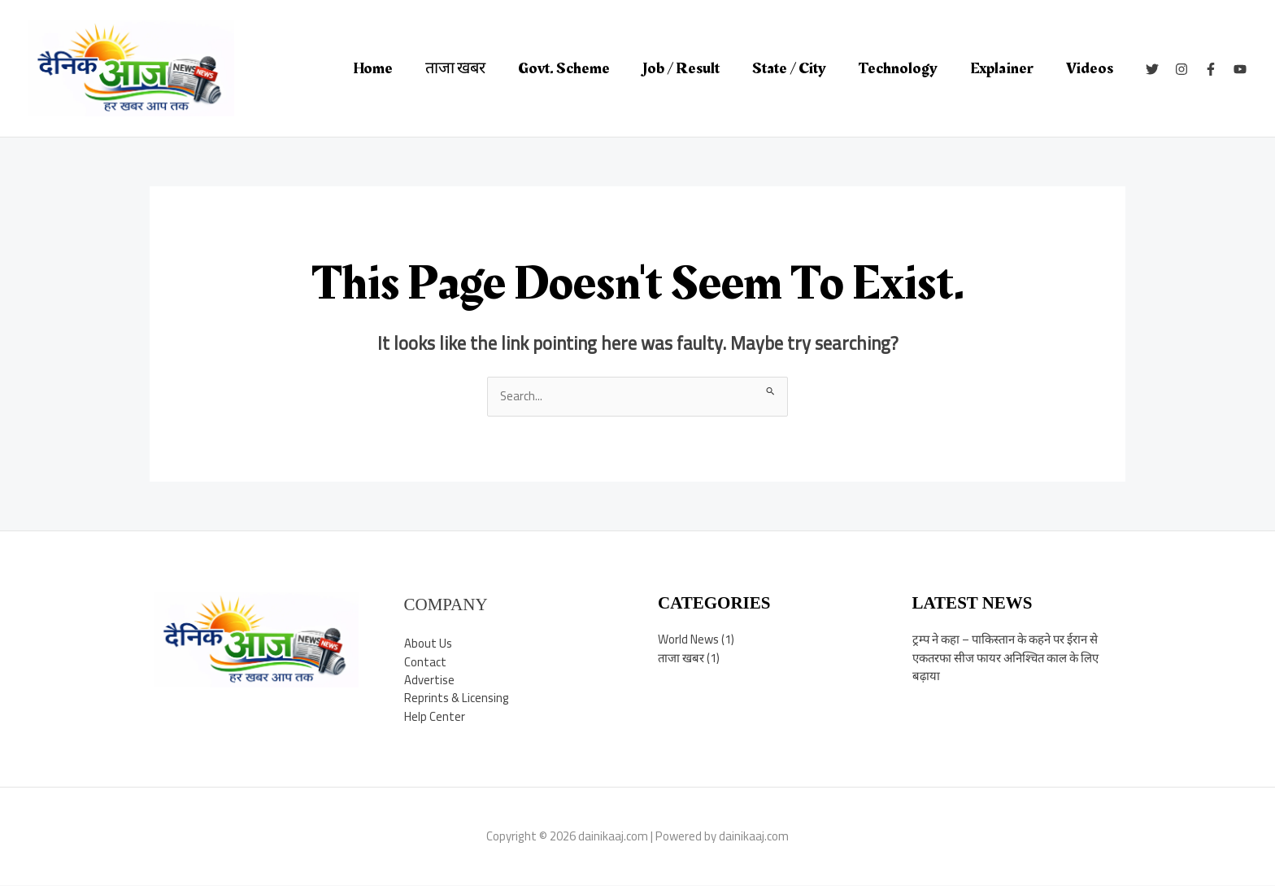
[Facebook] (1210, 69)
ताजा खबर (455, 68)
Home (373, 68)
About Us (428, 644)
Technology (898, 68)
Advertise (429, 680)
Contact (425, 662)
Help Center (434, 717)
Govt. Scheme (564, 68)
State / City (789, 68)
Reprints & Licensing (457, 698)
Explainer (1001, 68)
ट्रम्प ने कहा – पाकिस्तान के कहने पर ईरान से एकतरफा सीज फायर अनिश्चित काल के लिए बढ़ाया (1008, 657)
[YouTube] (1240, 69)
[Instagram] (1181, 69)
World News (688, 639)
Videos (1089, 68)
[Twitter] (1152, 69)
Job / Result (681, 68)
